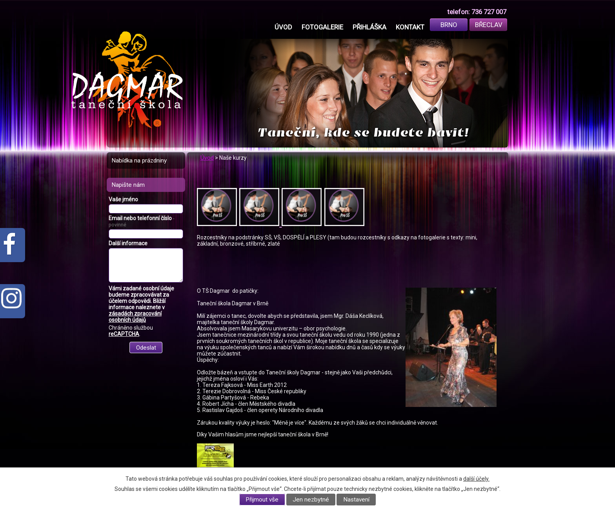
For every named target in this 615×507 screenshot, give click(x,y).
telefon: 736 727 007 (476, 12)
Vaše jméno (123, 199)
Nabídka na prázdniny (139, 160)
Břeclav (488, 25)
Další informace (128, 243)
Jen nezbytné (311, 499)
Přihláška (369, 27)
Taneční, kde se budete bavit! (363, 132)
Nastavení (356, 499)
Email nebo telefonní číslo (141, 221)
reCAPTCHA (124, 334)
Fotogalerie (322, 27)
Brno (448, 25)
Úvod (283, 27)
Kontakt (410, 27)
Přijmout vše (262, 499)
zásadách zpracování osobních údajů (135, 316)
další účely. (476, 479)
